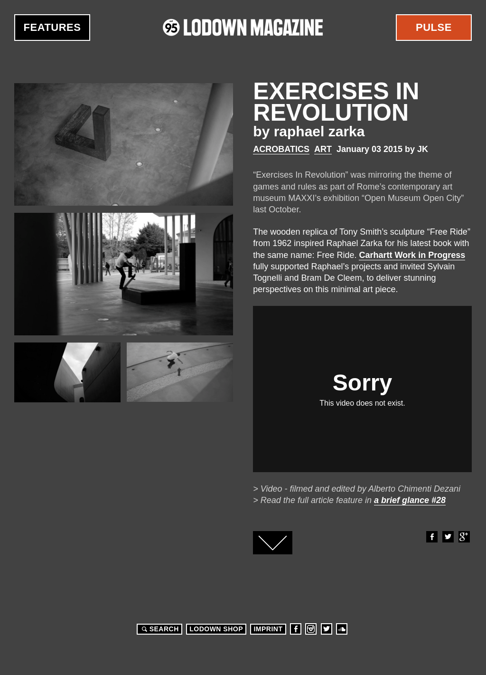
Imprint (267, 629)
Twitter (447, 537)
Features (52, 27)
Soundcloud (341, 629)
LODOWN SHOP (216, 629)
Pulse (434, 27)
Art (323, 149)
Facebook (431, 537)
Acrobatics (281, 149)
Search (159, 629)
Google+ (463, 537)
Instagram (311, 629)
